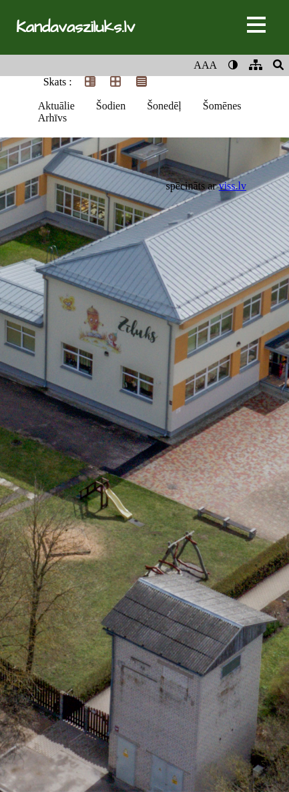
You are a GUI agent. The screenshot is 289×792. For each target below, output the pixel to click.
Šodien (110, 105)
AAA (205, 65)
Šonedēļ (164, 105)
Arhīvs (52, 117)
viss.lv (232, 185)
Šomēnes (222, 105)
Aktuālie (56, 105)
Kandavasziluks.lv (75, 27)
